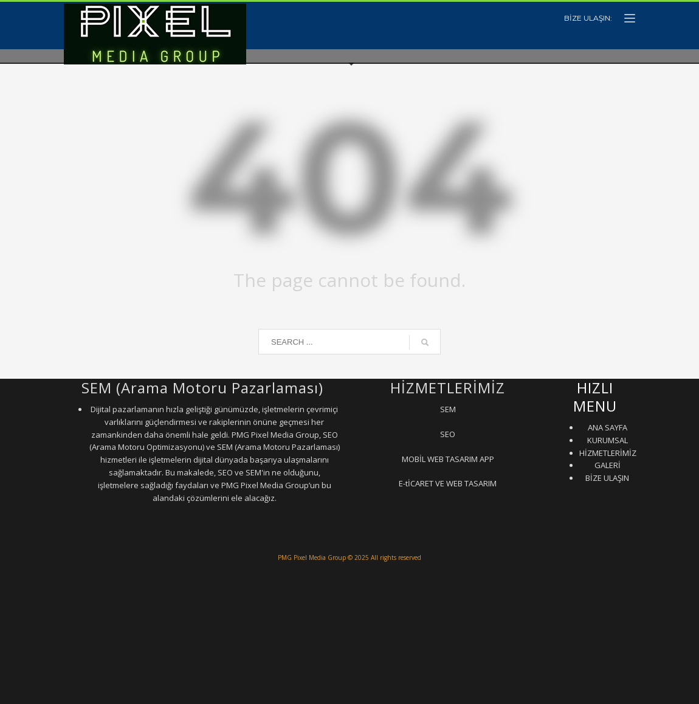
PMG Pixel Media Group (312, 557)
